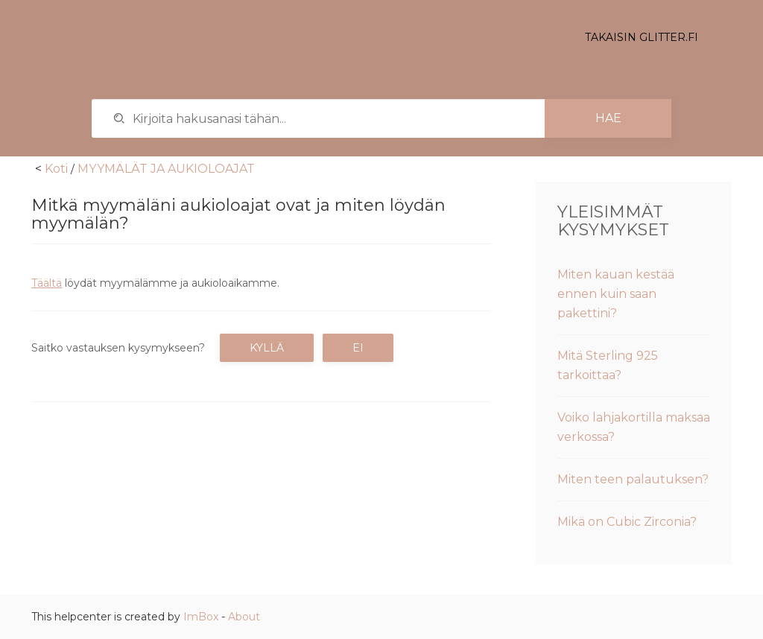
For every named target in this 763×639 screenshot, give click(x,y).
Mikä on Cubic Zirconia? (627, 522)
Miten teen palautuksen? (633, 479)
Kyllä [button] (267, 348)
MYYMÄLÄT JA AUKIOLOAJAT (166, 169)
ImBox (200, 616)
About (244, 616)
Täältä (46, 283)
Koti (56, 169)
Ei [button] (358, 348)
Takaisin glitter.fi (641, 37)
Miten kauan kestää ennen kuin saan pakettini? (615, 293)
